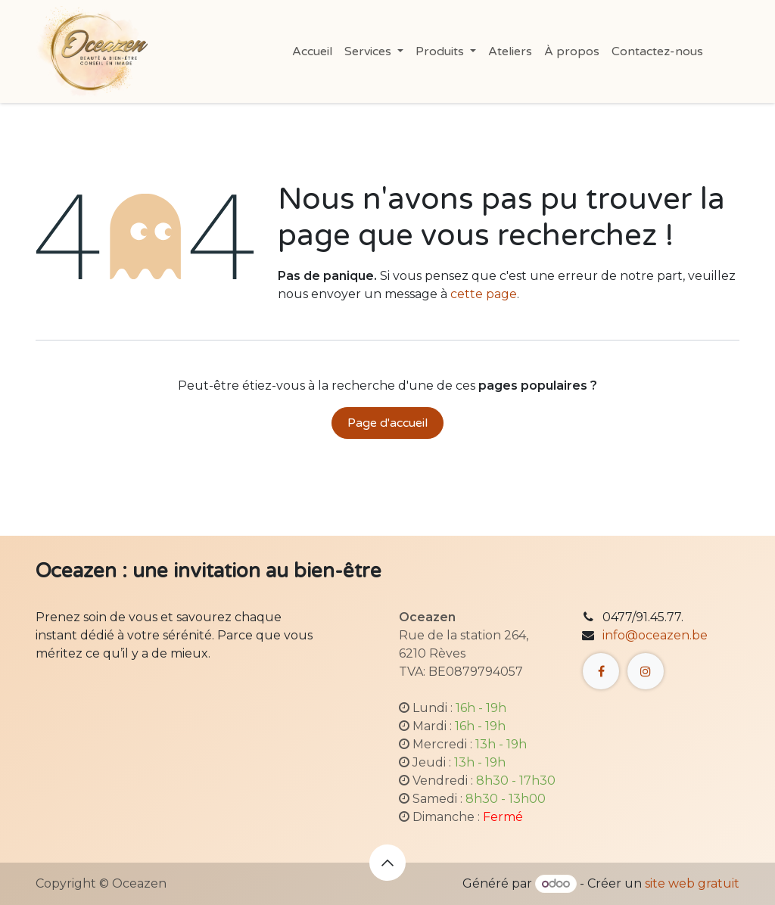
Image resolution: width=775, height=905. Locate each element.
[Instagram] (645, 671)
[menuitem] (312, 51)
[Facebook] (601, 671)
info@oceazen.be (655, 635)
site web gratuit (692, 883)
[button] (387, 862)
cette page (483, 294)
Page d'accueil (387, 423)
